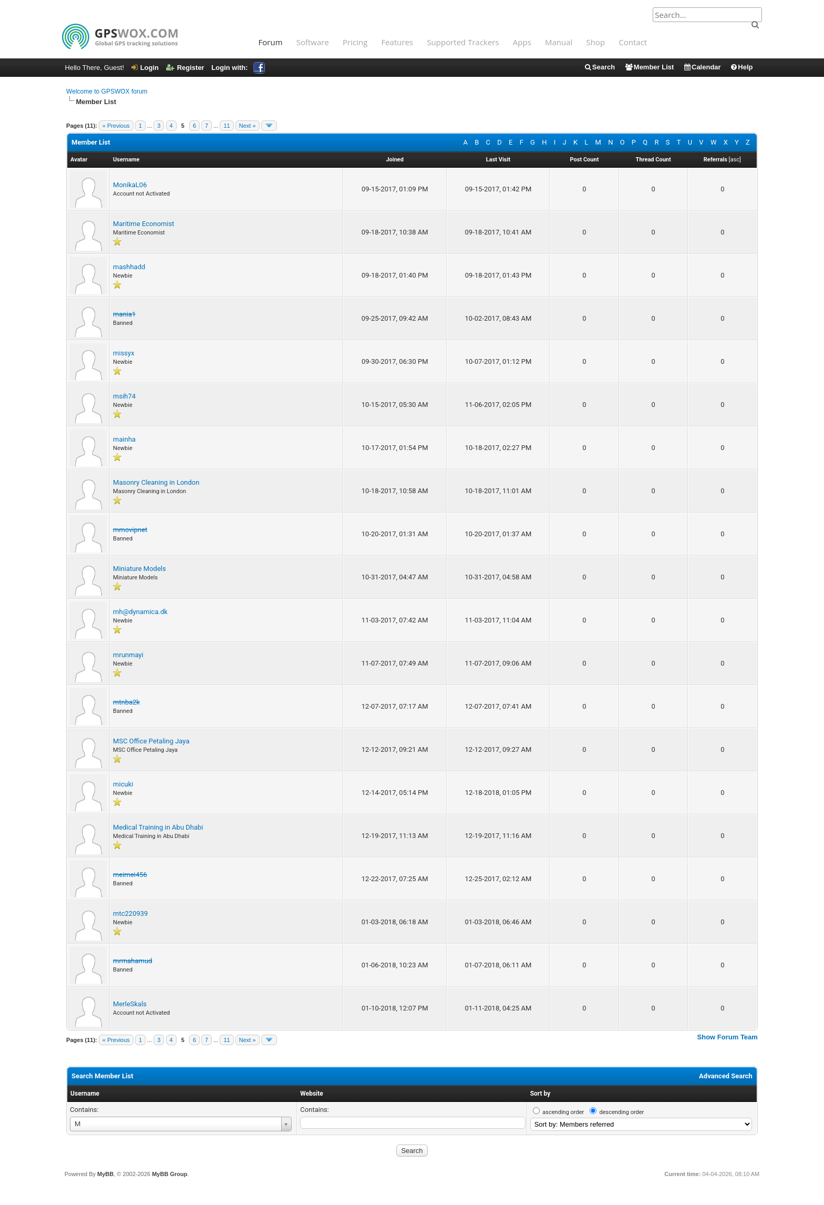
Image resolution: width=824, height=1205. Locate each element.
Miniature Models (139, 569)
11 (226, 125)
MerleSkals (130, 1004)
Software (312, 42)
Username (84, 1093)
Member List (649, 67)
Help (741, 67)
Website (311, 1093)
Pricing (355, 42)
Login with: (237, 68)
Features (397, 42)
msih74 (124, 396)
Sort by (540, 1093)
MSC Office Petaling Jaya (151, 741)
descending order (621, 1112)
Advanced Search (726, 1076)
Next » (247, 125)
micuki (123, 784)
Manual (558, 42)
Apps (522, 42)
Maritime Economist (143, 224)
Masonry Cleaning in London (156, 482)
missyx (124, 353)
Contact (633, 42)
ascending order (563, 1112)
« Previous (116, 125)
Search (599, 67)
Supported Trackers (463, 42)
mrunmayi (128, 655)
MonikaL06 (130, 185)
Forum (271, 42)
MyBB (105, 1174)
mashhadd (129, 267)
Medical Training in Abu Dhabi (158, 827)
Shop (595, 42)
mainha (124, 439)
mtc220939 (130, 913)
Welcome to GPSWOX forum (106, 91)
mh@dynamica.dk (140, 612)
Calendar (702, 67)
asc (734, 159)
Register (185, 68)
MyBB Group (169, 1174)
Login (145, 68)
